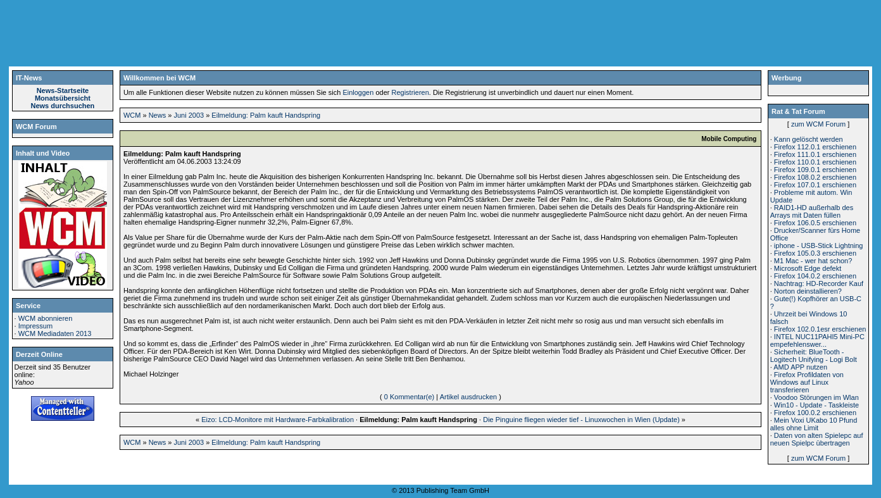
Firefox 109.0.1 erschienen (815, 169)
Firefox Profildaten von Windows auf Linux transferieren (807, 382)
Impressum (35, 326)
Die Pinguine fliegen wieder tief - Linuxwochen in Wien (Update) (581, 419)
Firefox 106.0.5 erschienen (815, 223)
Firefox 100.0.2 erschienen (815, 412)
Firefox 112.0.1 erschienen (815, 147)
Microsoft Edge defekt (807, 268)
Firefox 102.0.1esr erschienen (820, 329)
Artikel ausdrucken (468, 397)
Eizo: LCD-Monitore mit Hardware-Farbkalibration (277, 419)
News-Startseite (63, 90)
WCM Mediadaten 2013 (55, 333)
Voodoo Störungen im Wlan (816, 397)
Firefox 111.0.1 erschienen (815, 154)
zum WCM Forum (818, 124)
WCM (132, 115)
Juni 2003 (188, 115)
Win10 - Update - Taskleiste (816, 405)
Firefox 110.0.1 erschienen (815, 162)
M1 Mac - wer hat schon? (813, 261)
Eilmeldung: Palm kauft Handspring (265, 115)
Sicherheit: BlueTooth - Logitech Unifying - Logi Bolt (813, 355)
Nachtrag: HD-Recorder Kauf (818, 283)
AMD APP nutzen (800, 367)
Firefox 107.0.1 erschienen (815, 185)
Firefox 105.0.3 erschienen (815, 253)
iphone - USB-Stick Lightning (818, 245)
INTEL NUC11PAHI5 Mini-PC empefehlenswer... (817, 340)
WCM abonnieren (45, 318)
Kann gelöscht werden (808, 139)
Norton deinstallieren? (808, 291)
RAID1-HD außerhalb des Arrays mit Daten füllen (811, 211)
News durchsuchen (62, 105)
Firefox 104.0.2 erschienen (815, 276)
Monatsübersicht (63, 98)
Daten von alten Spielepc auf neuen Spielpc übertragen (816, 439)
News (157, 115)
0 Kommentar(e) (409, 397)
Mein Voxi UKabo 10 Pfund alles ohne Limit (814, 424)
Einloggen (357, 92)
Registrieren (409, 92)
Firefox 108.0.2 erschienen (815, 177)
